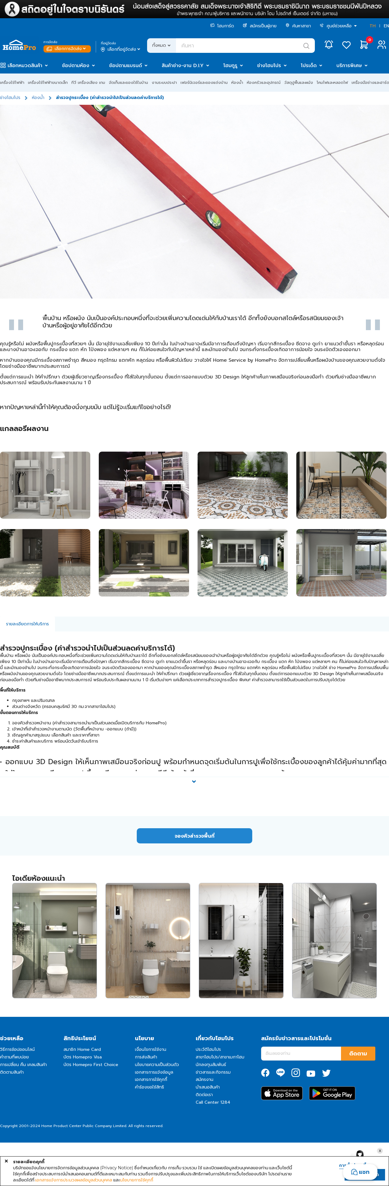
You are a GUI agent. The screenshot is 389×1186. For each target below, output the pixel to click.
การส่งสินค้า (146, 1057)
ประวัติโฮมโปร (208, 1049)
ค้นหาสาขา (298, 26)
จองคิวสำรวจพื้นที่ (195, 836)
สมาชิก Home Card (82, 1049)
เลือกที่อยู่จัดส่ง (121, 49)
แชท (364, 1172)
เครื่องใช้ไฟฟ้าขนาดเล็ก (48, 82)
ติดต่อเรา (204, 1095)
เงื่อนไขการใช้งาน (150, 1049)
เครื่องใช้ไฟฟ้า (12, 82)
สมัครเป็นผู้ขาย (260, 26)
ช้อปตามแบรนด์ (125, 65)
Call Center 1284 (213, 1102)
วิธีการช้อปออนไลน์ (17, 1049)
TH (373, 26)
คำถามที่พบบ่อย (14, 1057)
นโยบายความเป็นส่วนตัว (157, 1064)
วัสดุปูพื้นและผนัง (298, 82)
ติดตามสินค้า (12, 1072)
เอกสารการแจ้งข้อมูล (154, 1072)
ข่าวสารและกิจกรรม (213, 1072)
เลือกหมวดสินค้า (25, 65)
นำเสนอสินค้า (208, 1087)
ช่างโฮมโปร (269, 65)
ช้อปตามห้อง (75, 65)
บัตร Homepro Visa (83, 1057)
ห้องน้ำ (237, 82)
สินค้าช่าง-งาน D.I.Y (183, 65)
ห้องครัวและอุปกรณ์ (264, 82)
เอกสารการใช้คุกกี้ (151, 1079)
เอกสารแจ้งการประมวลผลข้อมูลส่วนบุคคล (73, 1180)
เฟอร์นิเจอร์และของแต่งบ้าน (204, 82)
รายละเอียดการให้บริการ (27, 624)
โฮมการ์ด (222, 26)
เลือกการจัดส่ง (66, 49)
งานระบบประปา (164, 82)
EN (386, 26)
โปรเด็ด (309, 65)
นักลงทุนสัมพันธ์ (211, 1064)
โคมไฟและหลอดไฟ (332, 82)
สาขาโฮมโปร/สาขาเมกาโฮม (220, 1057)
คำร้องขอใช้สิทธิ (149, 1087)
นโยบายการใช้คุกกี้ (136, 1180)
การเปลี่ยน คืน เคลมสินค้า (23, 1064)
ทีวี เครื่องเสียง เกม (88, 82)
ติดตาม (358, 1053)
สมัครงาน (204, 1079)
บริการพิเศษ (349, 65)
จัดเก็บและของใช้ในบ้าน (128, 82)
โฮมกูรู (230, 65)
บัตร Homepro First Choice (91, 1064)
